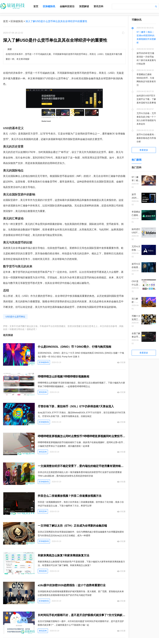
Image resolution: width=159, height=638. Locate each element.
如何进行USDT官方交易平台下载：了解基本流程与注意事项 (146, 99)
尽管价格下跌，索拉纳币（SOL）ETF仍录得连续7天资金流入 (76, 406)
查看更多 (143, 150)
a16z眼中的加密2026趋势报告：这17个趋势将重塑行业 (72, 585)
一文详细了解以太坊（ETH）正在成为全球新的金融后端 (72, 525)
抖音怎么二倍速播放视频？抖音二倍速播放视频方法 (69, 495)
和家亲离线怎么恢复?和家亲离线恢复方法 (63, 555)
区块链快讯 (49, 6)
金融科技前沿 (67, 6)
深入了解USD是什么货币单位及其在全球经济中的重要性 (56, 21)
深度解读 (84, 6)
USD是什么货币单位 (15, 316)
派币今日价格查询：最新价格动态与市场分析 (146, 138)
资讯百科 (98, 6)
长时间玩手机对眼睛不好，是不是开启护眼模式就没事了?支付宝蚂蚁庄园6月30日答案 (82, 615)
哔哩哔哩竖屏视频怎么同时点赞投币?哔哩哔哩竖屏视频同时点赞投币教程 (82, 436)
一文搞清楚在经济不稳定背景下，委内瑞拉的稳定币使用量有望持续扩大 (82, 466)
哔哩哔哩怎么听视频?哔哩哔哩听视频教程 (63, 376)
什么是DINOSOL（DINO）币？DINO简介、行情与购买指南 (74, 346)
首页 (35, 6)
